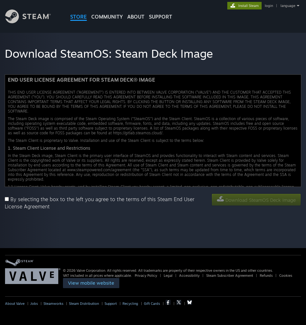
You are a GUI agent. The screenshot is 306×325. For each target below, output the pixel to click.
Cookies (285, 275)
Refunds (266, 275)
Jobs (34, 303)
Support (111, 303)
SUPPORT (160, 17)
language (287, 5)
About (135, 17)
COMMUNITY (107, 17)
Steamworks (53, 303)
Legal (168, 275)
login (269, 5)
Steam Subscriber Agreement (229, 275)
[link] (91, 283)
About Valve (15, 303)
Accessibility (189, 275)
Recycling (130, 303)
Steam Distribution (84, 303)
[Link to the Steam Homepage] (32, 21)
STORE (78, 17)
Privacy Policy (146, 275)
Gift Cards (152, 303)
